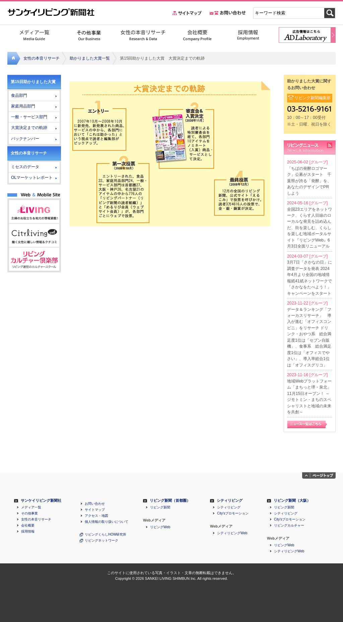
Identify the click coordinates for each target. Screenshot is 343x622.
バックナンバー (25, 138)
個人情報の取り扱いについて (106, 522)
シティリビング (230, 500)
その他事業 (29, 513)
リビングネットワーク (101, 540)
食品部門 (19, 95)
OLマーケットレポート (32, 177)
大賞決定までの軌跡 (29, 127)
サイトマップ (95, 509)
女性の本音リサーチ (41, 58)
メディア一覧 (31, 507)
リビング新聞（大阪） (292, 500)
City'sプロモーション (233, 513)
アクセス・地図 (96, 515)
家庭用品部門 (23, 106)
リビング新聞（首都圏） (170, 500)
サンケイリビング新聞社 (41, 500)
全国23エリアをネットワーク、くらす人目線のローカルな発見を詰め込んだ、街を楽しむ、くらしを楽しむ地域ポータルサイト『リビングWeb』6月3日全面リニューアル (309, 228)
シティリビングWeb (232, 533)
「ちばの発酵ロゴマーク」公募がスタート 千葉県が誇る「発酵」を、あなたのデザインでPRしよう (309, 181)
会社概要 (28, 525)
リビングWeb (160, 527)
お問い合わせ (95, 503)
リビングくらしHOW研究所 (105, 534)
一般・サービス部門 (29, 117)
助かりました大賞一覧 (90, 58)
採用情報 (28, 531)
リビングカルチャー (289, 525)
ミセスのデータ (25, 166)
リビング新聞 (160, 507)
